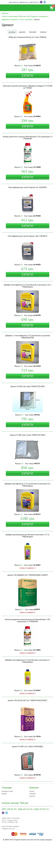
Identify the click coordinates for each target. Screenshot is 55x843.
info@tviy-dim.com (8, 829)
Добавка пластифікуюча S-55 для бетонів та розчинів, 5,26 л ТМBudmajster (27, 286)
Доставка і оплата (7, 791)
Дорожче (22, 32)
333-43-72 (34, 2)
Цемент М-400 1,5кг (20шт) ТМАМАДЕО (27, 746)
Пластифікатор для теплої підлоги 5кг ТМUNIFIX (27, 187)
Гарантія (4, 793)
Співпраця (32, 793)
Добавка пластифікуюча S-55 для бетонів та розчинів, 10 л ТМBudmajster (28, 485)
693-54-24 (24, 2)
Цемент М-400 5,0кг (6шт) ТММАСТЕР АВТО (27, 386)
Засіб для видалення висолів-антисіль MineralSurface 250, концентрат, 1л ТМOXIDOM (27, 620)
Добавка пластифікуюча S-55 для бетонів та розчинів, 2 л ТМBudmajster (27, 661)
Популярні (33, 32)
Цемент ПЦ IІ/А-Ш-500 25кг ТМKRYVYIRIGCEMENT (27, 700)
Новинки (43, 32)
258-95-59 (13, 2)
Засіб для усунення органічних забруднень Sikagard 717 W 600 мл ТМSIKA (27, 87)
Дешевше (12, 32)
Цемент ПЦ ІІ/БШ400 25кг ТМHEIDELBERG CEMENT (27, 575)
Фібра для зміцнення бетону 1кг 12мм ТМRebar (27, 37)
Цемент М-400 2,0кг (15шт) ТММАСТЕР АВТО (27, 435)
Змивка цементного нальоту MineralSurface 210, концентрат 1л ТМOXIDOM (27, 137)
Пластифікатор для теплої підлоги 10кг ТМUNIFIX (27, 236)
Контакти (32, 796)
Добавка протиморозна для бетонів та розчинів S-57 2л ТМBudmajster (27, 535)
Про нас (31, 791)
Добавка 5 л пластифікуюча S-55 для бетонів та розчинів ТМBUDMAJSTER (27, 336)
